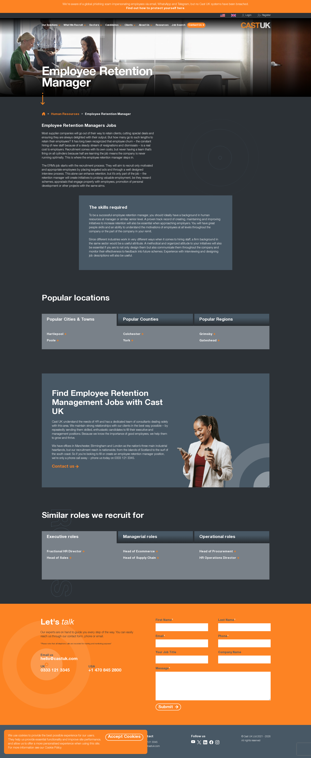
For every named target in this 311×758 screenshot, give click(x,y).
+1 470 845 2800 (104, 671)
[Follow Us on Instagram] (217, 742)
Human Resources (65, 114)
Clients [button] (129, 25)
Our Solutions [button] (50, 25)
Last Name (244, 624)
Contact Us (194, 25)
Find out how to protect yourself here (155, 8)
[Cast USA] (222, 15)
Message (213, 683)
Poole (51, 340)
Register (264, 15)
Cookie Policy (53, 747)
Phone (244, 640)
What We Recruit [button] (73, 25)
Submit (166, 707)
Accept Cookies (124, 737)
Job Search (178, 25)
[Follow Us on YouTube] (193, 742)
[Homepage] (233, 15)
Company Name (244, 657)
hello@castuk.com (59, 659)
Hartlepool (55, 334)
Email (182, 640)
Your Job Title (182, 657)
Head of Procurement (216, 551)
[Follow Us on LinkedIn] (205, 742)
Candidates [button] (111, 25)
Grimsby (205, 334)
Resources (162, 25)
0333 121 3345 (55, 671)
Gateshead (208, 340)
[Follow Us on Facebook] (211, 742)
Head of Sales (57, 558)
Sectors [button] (94, 25)
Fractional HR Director (64, 551)
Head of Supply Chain (139, 558)
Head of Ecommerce (139, 551)
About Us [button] (144, 25)
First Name (182, 624)
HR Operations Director (217, 558)
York (126, 340)
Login (246, 15)
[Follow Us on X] (199, 742)
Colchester (131, 334)
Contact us (63, 467)
